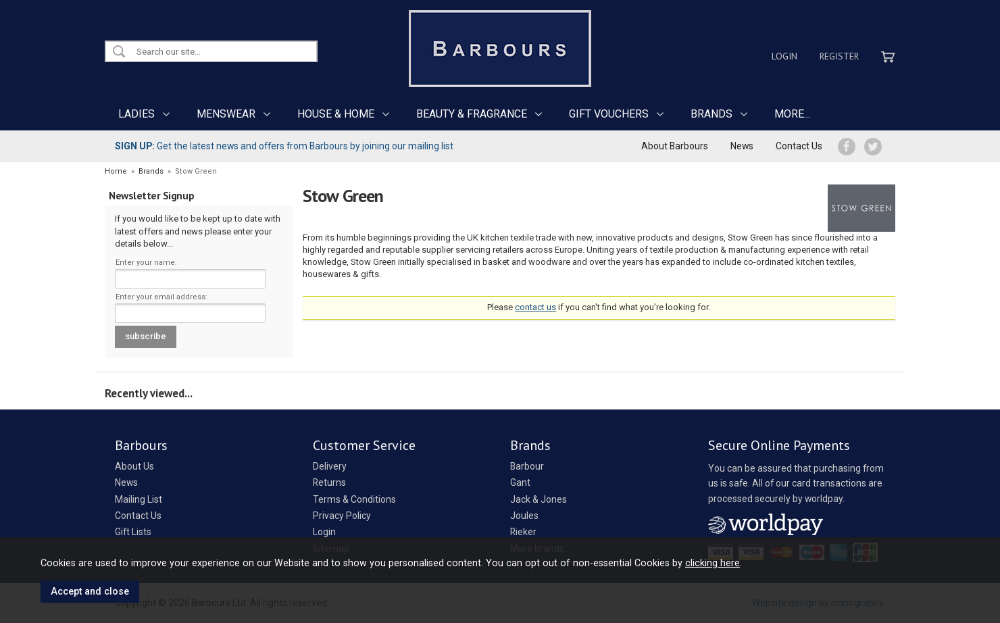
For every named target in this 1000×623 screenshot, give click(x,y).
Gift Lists (133, 531)
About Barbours (674, 146)
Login (784, 56)
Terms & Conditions (354, 499)
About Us (134, 466)
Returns (329, 482)
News (741, 146)
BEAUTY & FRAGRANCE (471, 113)
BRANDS (711, 113)
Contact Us (799, 146)
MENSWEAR (226, 113)
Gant (520, 482)
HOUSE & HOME (335, 113)
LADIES (136, 113)
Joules (524, 515)
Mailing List (138, 499)
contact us (535, 307)
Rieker (523, 531)
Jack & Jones (538, 499)
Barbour (527, 466)
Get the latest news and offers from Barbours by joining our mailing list (284, 146)
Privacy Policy (342, 515)
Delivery (330, 466)
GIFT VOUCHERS (609, 113)
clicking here (712, 562)
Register (839, 56)
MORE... (792, 113)
